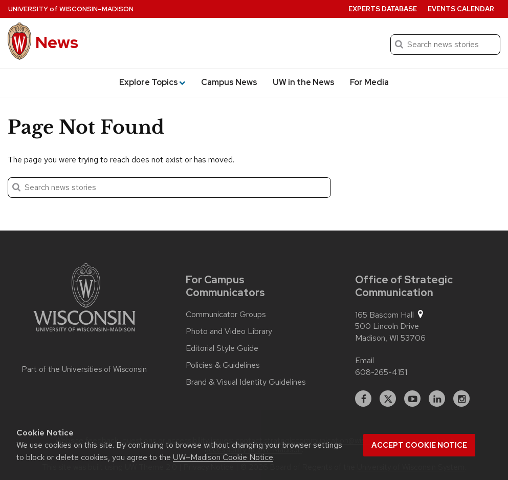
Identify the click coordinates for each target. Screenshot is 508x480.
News (56, 42)
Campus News (229, 82)
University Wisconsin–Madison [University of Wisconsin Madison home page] (71, 9)
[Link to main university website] (84, 299)
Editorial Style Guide (222, 348)
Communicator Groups (226, 314)
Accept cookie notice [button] (419, 445)
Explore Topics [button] (152, 82)
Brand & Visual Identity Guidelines (246, 382)
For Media (369, 82)
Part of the (84, 369)
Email (364, 360)
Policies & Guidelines (223, 365)
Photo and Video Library (229, 331)
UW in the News (304, 82)
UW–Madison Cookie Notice (223, 457)
